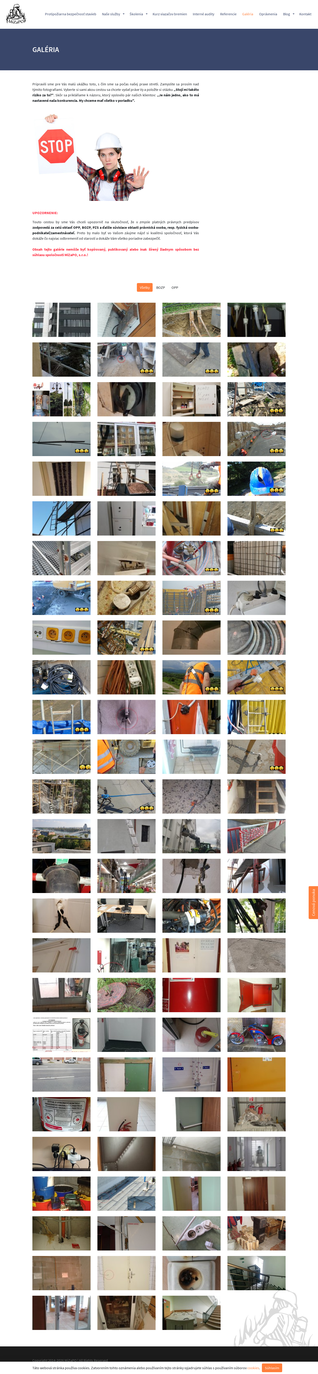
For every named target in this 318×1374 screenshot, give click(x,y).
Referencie (228, 14)
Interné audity (203, 14)
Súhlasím (272, 1368)
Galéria (247, 14)
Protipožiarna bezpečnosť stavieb (70, 14)
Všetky (145, 287)
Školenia (136, 14)
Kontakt (305, 14)
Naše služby (111, 14)
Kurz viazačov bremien (170, 14)
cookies (253, 1368)
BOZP (160, 287)
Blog (286, 14)
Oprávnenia (268, 14)
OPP (175, 287)
